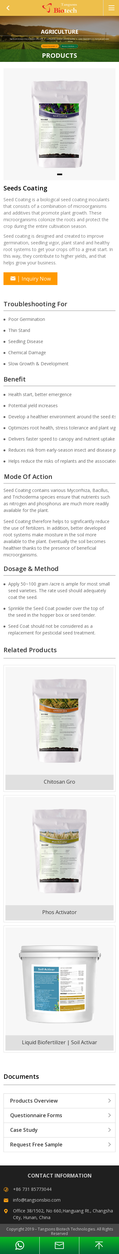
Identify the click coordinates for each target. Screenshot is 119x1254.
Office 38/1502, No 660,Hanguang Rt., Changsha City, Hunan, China (63, 1214)
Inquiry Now (30, 278)
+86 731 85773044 (32, 1189)
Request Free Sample (61, 1144)
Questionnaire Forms (61, 1115)
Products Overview (61, 1101)
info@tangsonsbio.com (37, 1200)
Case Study (61, 1130)
